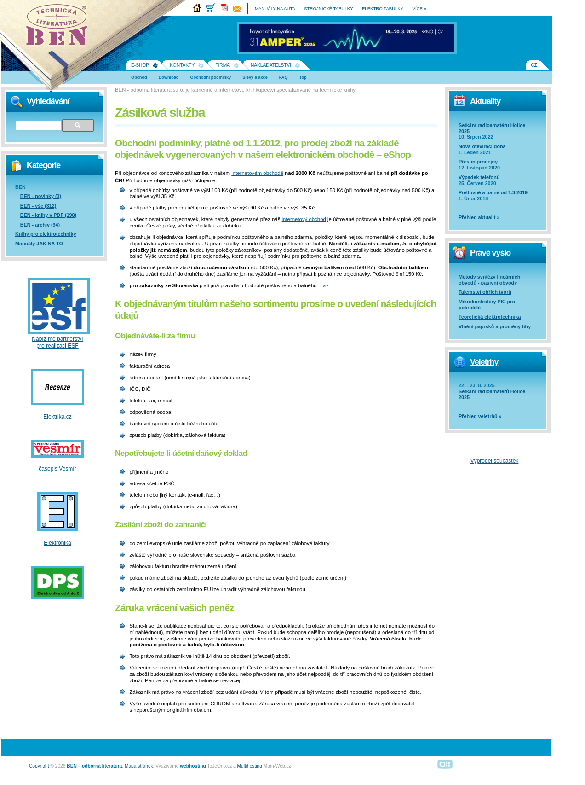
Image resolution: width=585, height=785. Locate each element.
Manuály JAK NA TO (39, 243)
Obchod (139, 77)
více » (419, 8)
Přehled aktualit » (479, 217)
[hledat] (37, 126)
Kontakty (182, 65)
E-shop (140, 65)
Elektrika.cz (57, 416)
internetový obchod (304, 219)
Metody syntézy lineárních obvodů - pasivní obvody (489, 279)
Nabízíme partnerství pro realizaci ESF (57, 342)
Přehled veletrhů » (480, 416)
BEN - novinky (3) (40, 196)
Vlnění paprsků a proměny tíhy (495, 326)
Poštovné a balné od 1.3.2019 (493, 192)
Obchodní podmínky (210, 77)
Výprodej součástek (494, 461)
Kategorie (43, 165)
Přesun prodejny (478, 161)
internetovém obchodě (257, 173)
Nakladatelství (271, 65)
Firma (222, 65)
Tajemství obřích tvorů (485, 292)
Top (303, 77)
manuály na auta (275, 8)
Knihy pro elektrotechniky (45, 234)
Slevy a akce (255, 77)
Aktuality (485, 101)
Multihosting (249, 765)
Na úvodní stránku (59, 27)
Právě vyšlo (490, 252)
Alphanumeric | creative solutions (445, 764)
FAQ (283, 77)
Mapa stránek (139, 765)
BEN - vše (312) (38, 206)
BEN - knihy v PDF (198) (48, 215)
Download (169, 77)
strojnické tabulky (328, 8)
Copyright (39, 765)
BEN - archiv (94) (40, 224)
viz (325, 285)
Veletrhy (484, 361)
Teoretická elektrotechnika (490, 317)
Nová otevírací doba (482, 146)
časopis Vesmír (57, 468)
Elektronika (57, 543)
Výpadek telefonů (479, 177)
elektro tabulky (382, 8)
